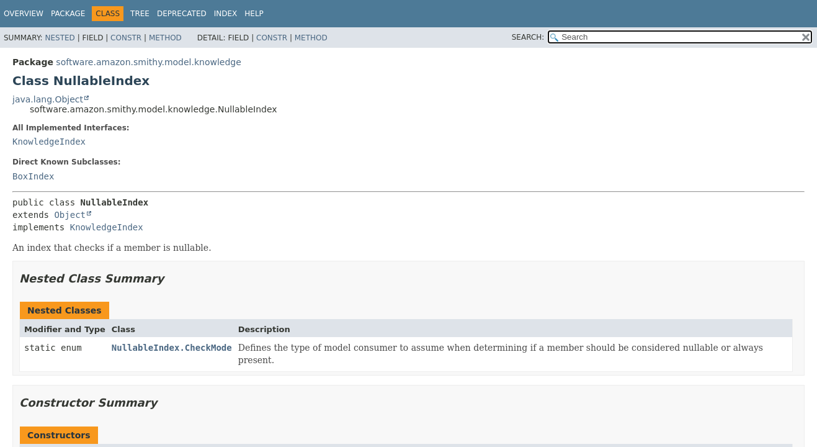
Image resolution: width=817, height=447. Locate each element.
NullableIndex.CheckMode (172, 348)
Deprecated (182, 13)
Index (226, 13)
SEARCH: (528, 37)
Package (68, 13)
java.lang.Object (47, 99)
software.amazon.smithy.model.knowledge (148, 62)
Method (165, 38)
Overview (23, 13)
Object (70, 215)
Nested (59, 38)
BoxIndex (33, 176)
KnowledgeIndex (49, 142)
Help (254, 13)
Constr (125, 38)
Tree (140, 13)
